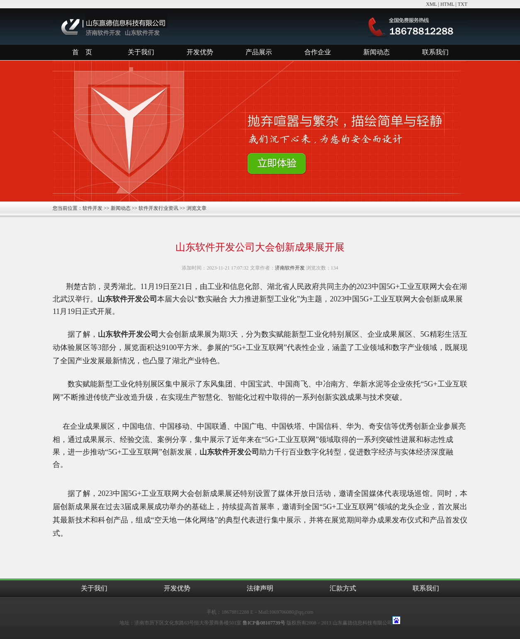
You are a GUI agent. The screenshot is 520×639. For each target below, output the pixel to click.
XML (431, 4)
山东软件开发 (142, 33)
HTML (447, 4)
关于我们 (141, 52)
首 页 (82, 52)
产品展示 (258, 52)
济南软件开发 (103, 33)
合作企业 (317, 52)
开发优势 (200, 52)
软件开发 (92, 208)
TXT (462, 4)
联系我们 (435, 52)
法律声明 (260, 588)
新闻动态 (376, 52)
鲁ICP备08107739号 (264, 623)
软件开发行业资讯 (158, 208)
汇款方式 (343, 588)
